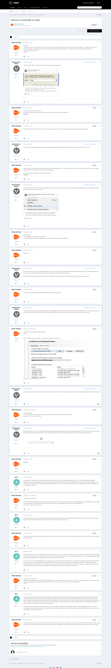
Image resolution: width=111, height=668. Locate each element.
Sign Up (98, 2)
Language (50, 664)
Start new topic (81, 30)
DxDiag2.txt (26, 170)
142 (16, 54)
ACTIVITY (19, 7)
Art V (16, 469)
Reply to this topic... (22, 644)
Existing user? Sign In (88, 2)
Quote (28, 56)
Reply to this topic (94, 30)
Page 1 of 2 (24, 37)
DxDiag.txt (25, 110)
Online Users (31, 11)
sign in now (41, 637)
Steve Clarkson (20, 24)
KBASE (25, 7)
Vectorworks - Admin (16, 62)
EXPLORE (12, 8)
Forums (11, 11)
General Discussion (26, 25)
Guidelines (23, 11)
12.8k (16, 77)
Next (16, 37)
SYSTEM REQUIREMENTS (34, 7)
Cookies (62, 664)
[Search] (84, 7)
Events (17, 11)
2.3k (16, 482)
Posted (27, 42)
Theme (56, 664)
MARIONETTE (46, 7)
